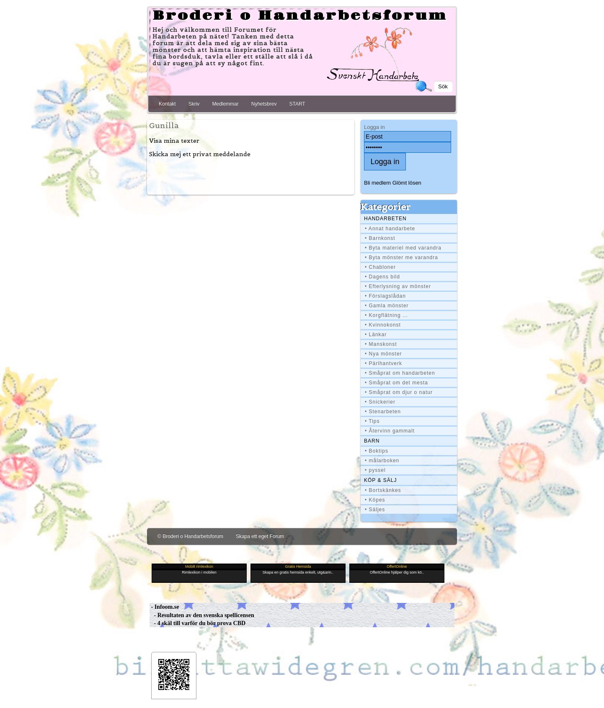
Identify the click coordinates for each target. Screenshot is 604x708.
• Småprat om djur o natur (399, 392)
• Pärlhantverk (383, 363)
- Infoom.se (164, 607)
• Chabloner (380, 267)
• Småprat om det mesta (396, 383)
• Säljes (375, 509)
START (297, 104)
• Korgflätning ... (386, 315)
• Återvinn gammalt (390, 431)
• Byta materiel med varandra (403, 248)
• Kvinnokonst (383, 325)
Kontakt (167, 104)
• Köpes (375, 500)
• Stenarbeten (383, 412)
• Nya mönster (383, 354)
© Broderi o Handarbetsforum (190, 536)
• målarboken (382, 460)
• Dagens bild (382, 277)
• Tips (372, 421)
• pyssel (375, 470)
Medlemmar (225, 104)
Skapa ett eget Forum (260, 536)
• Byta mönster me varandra (401, 257)
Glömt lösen (406, 183)
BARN (371, 441)
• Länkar (376, 334)
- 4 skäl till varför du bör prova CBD (197, 623)
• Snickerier (380, 402)
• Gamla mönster (387, 306)
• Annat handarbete (390, 229)
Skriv (194, 104)
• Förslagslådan (385, 296)
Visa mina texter (174, 140)
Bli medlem (377, 183)
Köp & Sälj (380, 480)
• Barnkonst (380, 238)
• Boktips (376, 451)
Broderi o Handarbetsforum (299, 16)
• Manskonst (381, 344)
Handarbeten (385, 218)
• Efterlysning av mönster (398, 286)
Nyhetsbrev (264, 104)
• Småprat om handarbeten (400, 373)
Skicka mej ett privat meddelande (199, 154)
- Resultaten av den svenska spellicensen (202, 615)
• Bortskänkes (383, 490)
